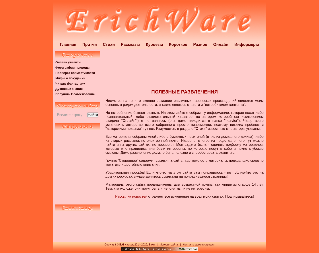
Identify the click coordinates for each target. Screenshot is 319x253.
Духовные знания (69, 89)
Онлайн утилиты (68, 62)
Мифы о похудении (70, 78)
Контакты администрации (198, 244)
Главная (68, 44)
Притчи (89, 44)
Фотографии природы (72, 67)
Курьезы (154, 44)
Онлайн (220, 44)
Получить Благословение (75, 94)
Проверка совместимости (75, 73)
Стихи (109, 44)
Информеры (246, 44)
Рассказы (130, 44)
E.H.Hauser (126, 244)
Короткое (178, 44)
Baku (152, 244)
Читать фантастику (70, 83)
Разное (200, 44)
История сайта (169, 244)
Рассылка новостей (131, 196)
